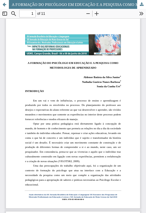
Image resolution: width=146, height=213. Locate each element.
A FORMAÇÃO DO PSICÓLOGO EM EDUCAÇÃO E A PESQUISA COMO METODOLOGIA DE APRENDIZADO (79, 4)
